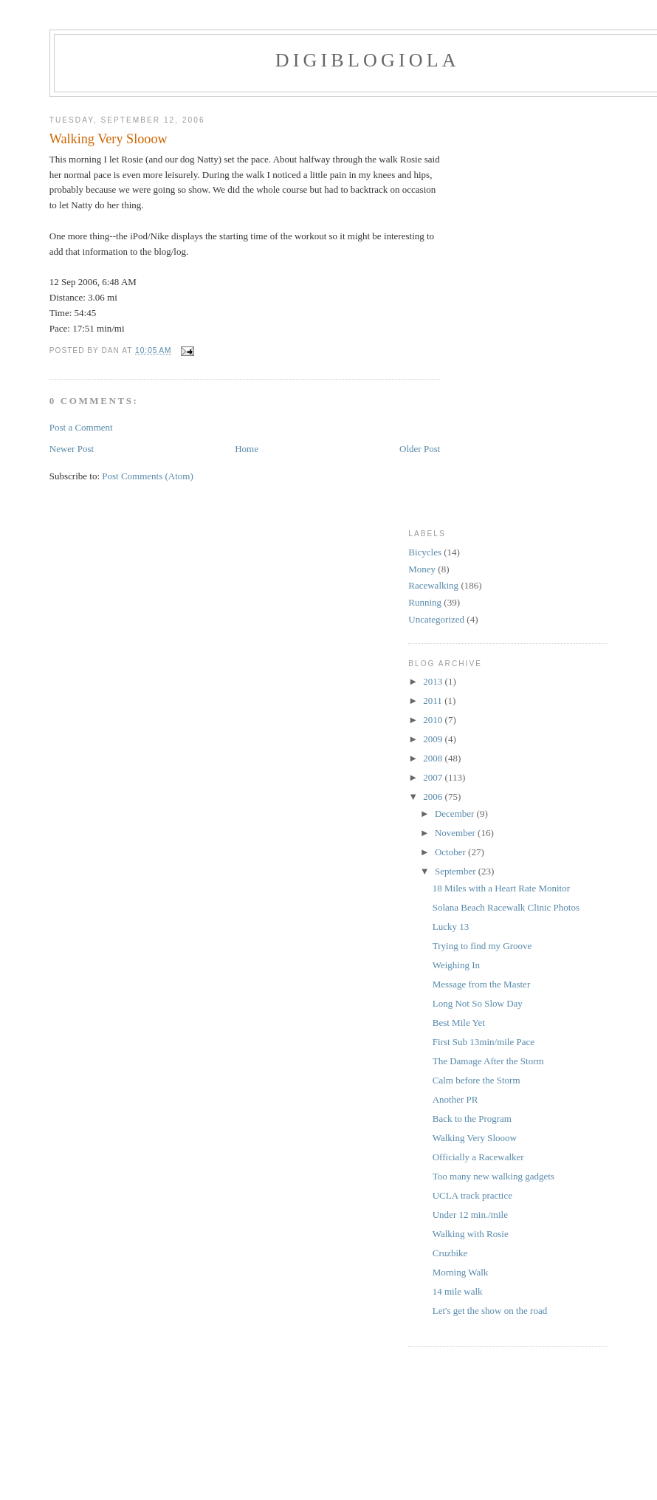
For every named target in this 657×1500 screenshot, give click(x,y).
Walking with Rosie (471, 1233)
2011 (433, 700)
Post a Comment (81, 427)
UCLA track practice (472, 1195)
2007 (433, 777)
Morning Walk (461, 1272)
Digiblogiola (367, 60)
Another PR (455, 1099)
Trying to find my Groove (482, 945)
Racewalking (433, 585)
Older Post (419, 448)
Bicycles (424, 552)
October (451, 851)
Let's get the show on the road (490, 1310)
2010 (433, 719)
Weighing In (456, 964)
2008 (433, 758)
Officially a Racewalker (478, 1156)
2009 (433, 738)
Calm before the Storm (476, 1080)
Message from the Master (482, 984)
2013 (433, 681)
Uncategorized (436, 619)
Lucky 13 (451, 926)
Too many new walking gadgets (493, 1176)
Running (424, 602)
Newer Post (71, 448)
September (456, 871)
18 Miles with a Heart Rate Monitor (501, 888)
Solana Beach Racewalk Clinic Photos (506, 907)
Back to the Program (472, 1118)
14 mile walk (458, 1291)
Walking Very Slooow (108, 138)
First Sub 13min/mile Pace (483, 1041)
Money (422, 569)
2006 (433, 796)
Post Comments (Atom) (147, 476)
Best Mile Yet (459, 1022)
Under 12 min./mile (470, 1214)
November (456, 832)
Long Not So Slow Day (478, 1003)
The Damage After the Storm (488, 1060)
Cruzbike (450, 1252)
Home (246, 448)
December (456, 813)
